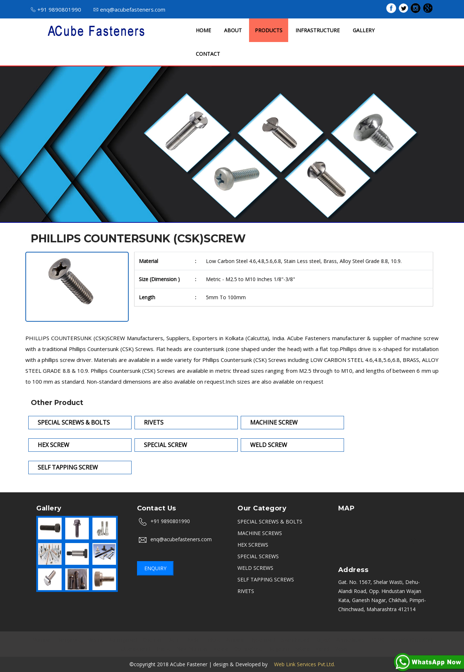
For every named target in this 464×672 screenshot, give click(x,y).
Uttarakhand (135, 648)
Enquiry (155, 568)
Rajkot (323, 639)
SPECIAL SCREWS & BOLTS (269, 521)
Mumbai (41, 639)
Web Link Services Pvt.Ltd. (302, 664)
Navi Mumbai (192, 648)
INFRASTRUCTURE (317, 30)
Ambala (235, 639)
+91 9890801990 (56, 9)
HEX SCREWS (252, 544)
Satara (302, 648)
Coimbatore (248, 648)
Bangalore (69, 639)
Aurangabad (123, 639)
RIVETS (245, 591)
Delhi (173, 639)
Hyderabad (262, 639)
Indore (212, 639)
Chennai (152, 639)
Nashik (95, 639)
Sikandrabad (295, 639)
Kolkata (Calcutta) (411, 639)
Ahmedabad (350, 639)
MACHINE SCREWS (259, 533)
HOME (203, 30)
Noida (192, 639)
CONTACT (208, 53)
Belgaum (278, 648)
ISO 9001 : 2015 (308, 9)
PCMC (377, 639)
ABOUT (233, 30)
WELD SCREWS (255, 567)
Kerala (221, 648)
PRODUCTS (268, 30)
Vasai (341, 648)
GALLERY (363, 30)
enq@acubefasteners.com (129, 9)
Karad (323, 648)
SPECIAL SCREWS (258, 556)
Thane (163, 648)
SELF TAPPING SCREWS (265, 579)
